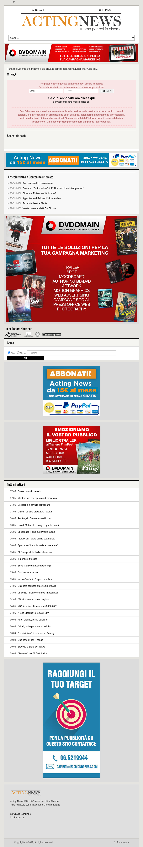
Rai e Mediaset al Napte (35, 203)
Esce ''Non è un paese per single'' (35, 565)
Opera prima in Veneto (29, 491)
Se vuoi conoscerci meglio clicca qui (71, 102)
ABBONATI (38, 10)
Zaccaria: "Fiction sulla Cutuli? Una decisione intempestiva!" (53, 188)
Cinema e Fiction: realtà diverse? (39, 193)
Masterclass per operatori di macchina (37, 498)
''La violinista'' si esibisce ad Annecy (36, 633)
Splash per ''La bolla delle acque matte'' (38, 545)
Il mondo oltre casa (27, 559)
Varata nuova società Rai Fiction (39, 208)
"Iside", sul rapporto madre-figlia (34, 626)
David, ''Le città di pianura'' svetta (35, 511)
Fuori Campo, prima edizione (32, 619)
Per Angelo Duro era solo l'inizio (34, 518)
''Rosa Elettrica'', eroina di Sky (33, 613)
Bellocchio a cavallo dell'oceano (34, 505)
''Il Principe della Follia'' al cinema (35, 552)
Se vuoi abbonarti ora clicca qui (71, 98)
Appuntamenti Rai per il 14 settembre (42, 198)
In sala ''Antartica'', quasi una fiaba (35, 579)
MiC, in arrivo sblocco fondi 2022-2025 (37, 606)
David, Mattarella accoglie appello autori (38, 525)
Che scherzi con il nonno (30, 640)
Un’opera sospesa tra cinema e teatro (37, 586)
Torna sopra (123, 842)
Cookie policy (17, 817)
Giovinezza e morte (28, 572)
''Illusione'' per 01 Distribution (32, 653)
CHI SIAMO (105, 10)
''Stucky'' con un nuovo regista (33, 599)
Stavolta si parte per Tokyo (31, 646)
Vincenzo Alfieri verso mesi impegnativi (38, 592)
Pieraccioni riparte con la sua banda (36, 538)
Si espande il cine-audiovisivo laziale (36, 532)
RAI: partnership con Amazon (38, 183)
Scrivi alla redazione (20, 814)
